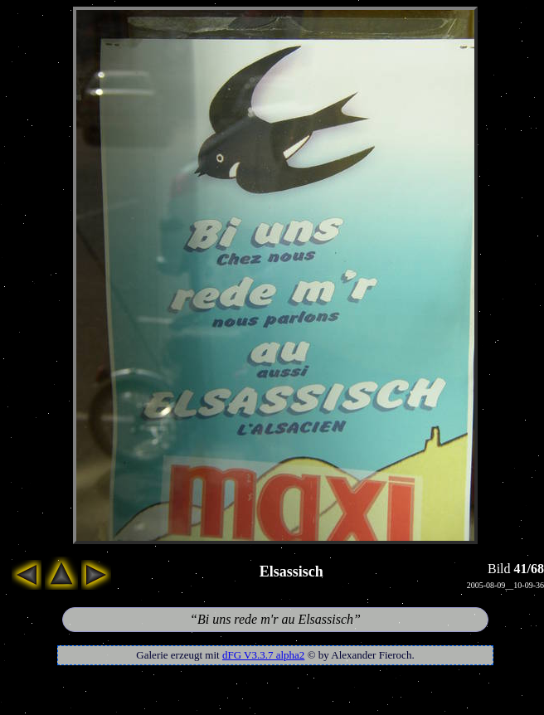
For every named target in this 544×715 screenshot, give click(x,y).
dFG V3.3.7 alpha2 (263, 655)
